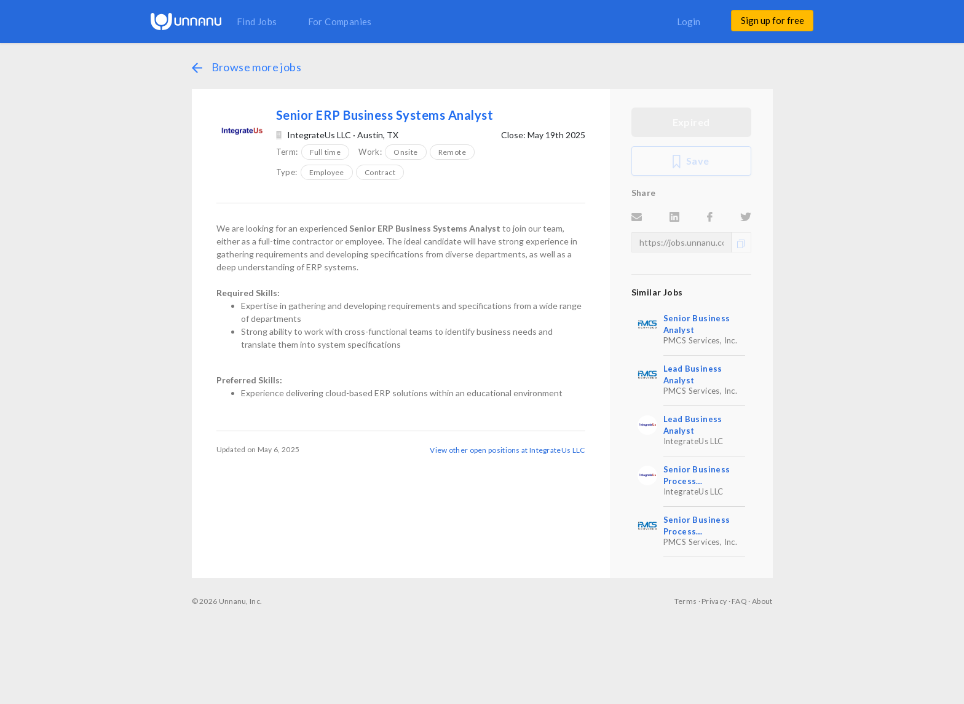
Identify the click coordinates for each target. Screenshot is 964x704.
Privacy (714, 601)
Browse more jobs (246, 67)
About (762, 601)
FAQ (739, 601)
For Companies (340, 21)
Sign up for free (772, 20)
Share (643, 192)
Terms (685, 601)
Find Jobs (257, 21)
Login (688, 21)
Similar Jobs (657, 292)
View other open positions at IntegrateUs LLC (507, 449)
